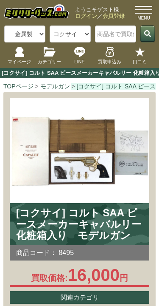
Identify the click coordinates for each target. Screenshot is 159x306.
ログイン (86, 16)
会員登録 (114, 16)
